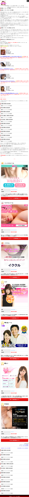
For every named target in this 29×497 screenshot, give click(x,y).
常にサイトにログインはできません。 (7, 80)
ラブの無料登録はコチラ (14, 318)
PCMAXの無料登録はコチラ (15, 440)
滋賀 (26, 445)
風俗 (27, 445)
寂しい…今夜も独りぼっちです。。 (7, 68)
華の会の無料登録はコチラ (14, 358)
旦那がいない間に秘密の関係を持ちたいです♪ (9, 93)
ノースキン (23, 445)
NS (21, 445)
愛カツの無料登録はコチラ (14, 399)
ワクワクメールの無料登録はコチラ (14, 238)
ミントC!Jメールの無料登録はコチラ (14, 198)
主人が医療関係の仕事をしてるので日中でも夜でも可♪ (11, 56)
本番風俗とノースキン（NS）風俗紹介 (14, 496)
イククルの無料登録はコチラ (14, 277)
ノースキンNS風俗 (25, 444)
